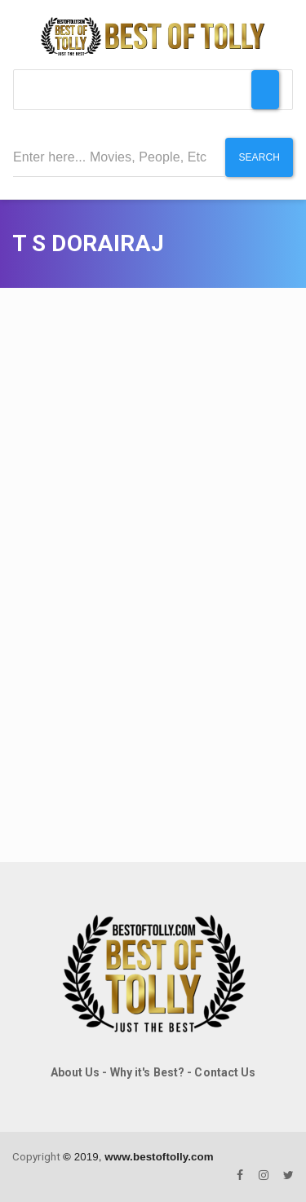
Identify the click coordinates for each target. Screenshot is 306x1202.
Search (259, 157)
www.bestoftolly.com (158, 1157)
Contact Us (224, 1072)
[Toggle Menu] (265, 89)
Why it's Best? (147, 1072)
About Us (75, 1072)
